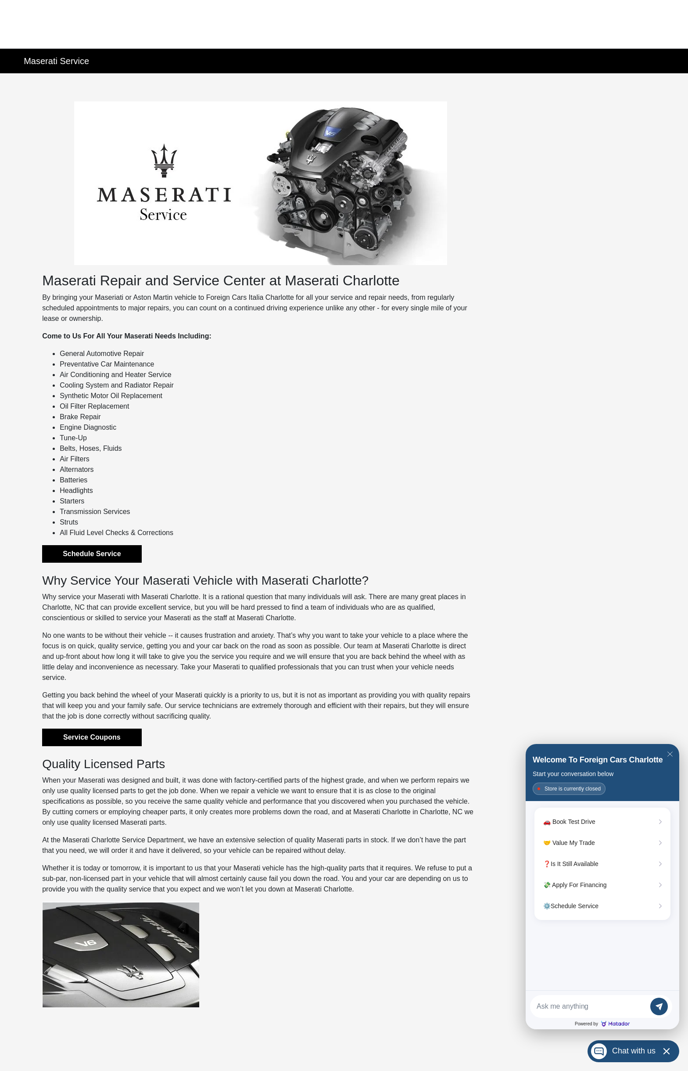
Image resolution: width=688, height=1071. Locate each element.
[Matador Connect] (602, 886)
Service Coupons (92, 737)
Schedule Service (92, 553)
